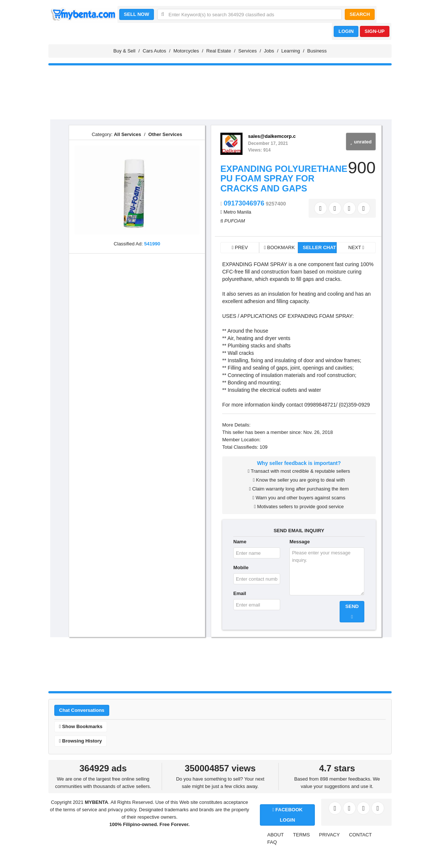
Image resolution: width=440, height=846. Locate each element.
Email (239, 593)
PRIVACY (329, 834)
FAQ (272, 842)
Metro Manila (237, 212)
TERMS (301, 834)
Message (299, 541)
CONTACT (360, 834)
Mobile (240, 567)
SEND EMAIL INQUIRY (299, 530)
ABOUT (275, 834)
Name (239, 541)
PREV (240, 247)
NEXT (356, 247)
